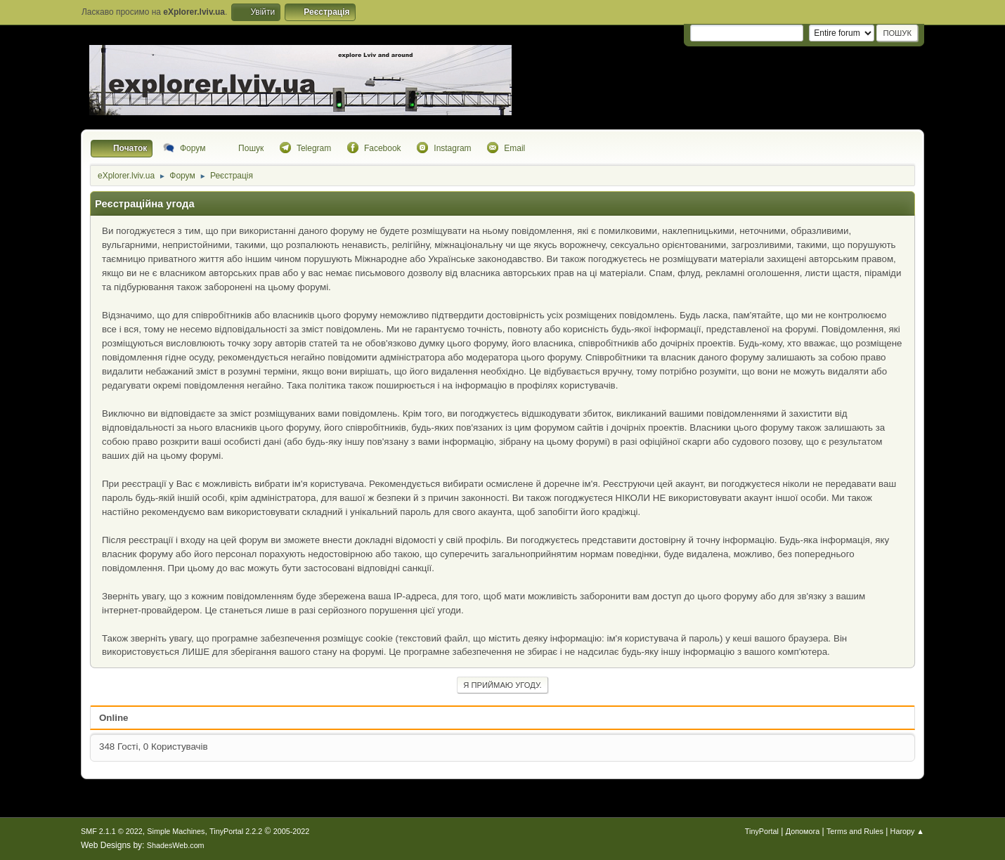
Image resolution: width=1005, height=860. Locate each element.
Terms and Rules (854, 831)
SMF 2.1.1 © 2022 (112, 831)
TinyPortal (762, 831)
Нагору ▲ (907, 831)
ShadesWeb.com (176, 845)
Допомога (802, 831)
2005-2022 (291, 831)
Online (113, 717)
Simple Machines (176, 831)
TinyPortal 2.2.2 (235, 831)
